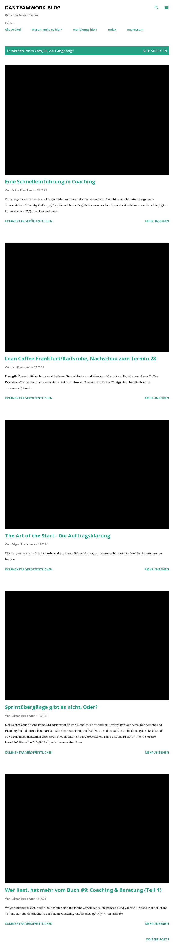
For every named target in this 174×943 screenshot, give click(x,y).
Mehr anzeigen (157, 221)
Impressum (135, 29)
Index (112, 29)
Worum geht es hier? (47, 29)
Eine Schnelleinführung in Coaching (50, 181)
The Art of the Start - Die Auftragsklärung (57, 535)
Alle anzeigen (155, 50)
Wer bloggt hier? (85, 29)
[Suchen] (156, 7)
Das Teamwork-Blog (33, 7)
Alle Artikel (13, 29)
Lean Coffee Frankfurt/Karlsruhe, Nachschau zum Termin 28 (80, 358)
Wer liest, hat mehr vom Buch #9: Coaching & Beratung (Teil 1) (83, 889)
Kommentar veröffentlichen (28, 221)
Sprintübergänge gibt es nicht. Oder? (51, 706)
